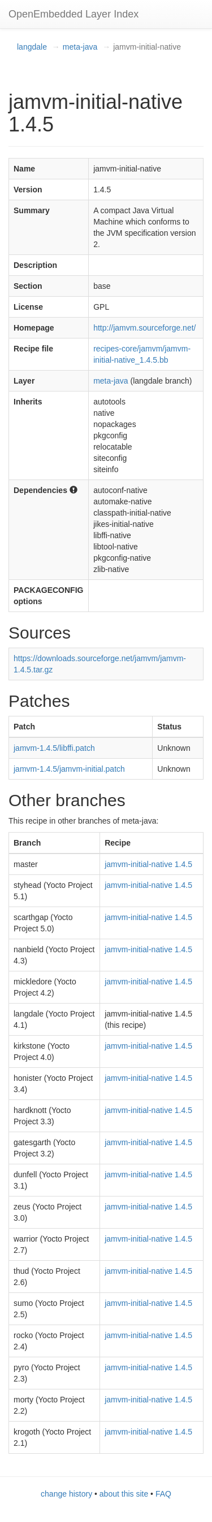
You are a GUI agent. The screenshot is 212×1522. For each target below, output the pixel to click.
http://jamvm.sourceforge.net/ (144, 327)
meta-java (80, 46)
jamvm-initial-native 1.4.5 (148, 864)
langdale (32, 46)
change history (66, 1493)
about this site (123, 1493)
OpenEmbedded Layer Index (73, 14)
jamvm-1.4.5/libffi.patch (54, 748)
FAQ (163, 1493)
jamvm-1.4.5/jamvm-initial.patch (69, 768)
